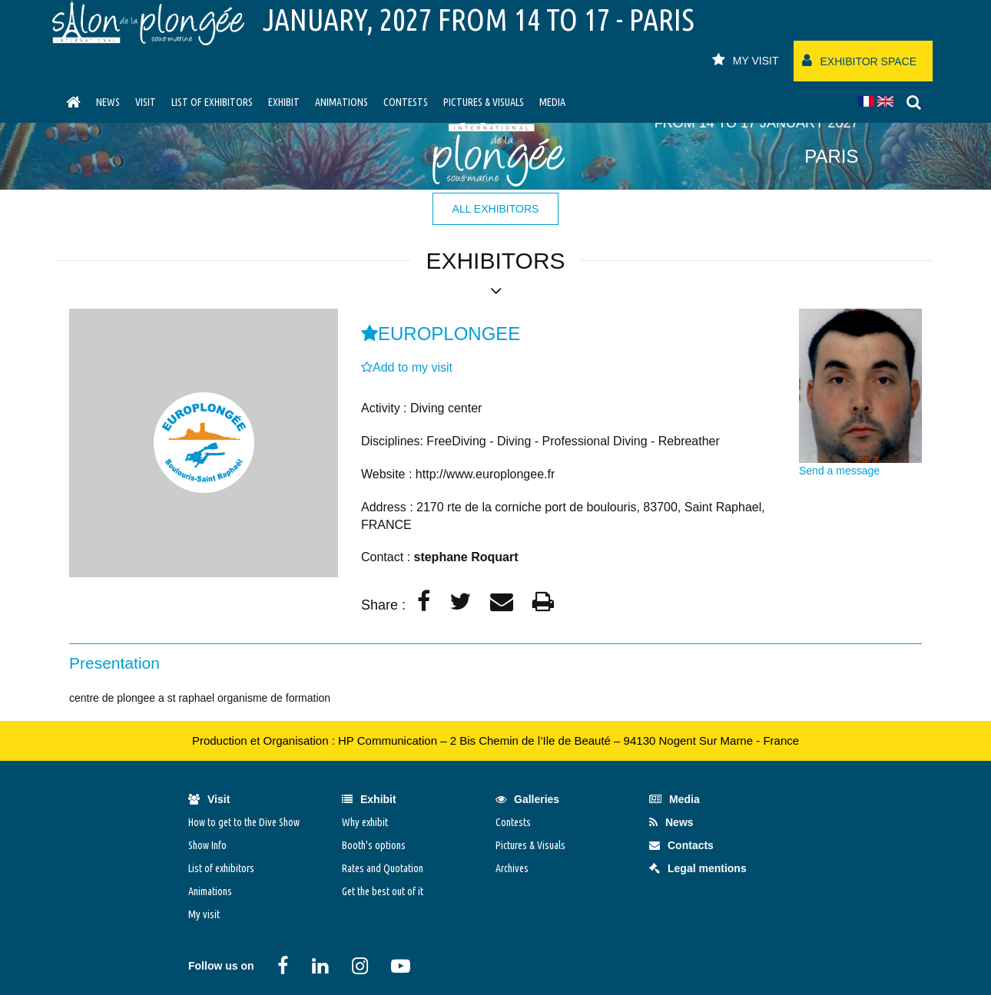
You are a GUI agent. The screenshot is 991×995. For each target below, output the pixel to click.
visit (145, 102)
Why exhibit (365, 822)
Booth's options (374, 845)
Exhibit (284, 102)
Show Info (207, 845)
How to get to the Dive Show (244, 822)
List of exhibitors (212, 102)
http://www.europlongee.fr (485, 474)
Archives (512, 868)
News (108, 102)
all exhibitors (495, 209)
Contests (405, 102)
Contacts (681, 845)
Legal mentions (698, 868)
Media (552, 102)
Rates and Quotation (382, 868)
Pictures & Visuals (483, 102)
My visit (204, 914)
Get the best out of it (382, 891)
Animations (341, 102)
